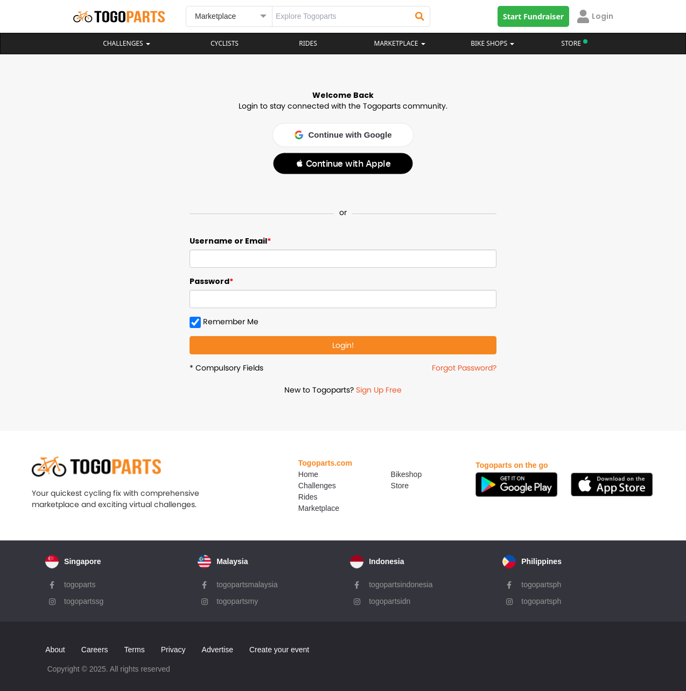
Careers (96, 647)
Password (209, 281)
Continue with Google (343, 134)
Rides (308, 43)
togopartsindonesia (400, 584)
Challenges (126, 43)
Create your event (281, 647)
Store (383, 485)
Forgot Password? (464, 367)
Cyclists (225, 43)
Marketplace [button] (399, 43)
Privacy (175, 647)
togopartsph (541, 584)
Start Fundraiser (533, 16)
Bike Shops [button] (492, 43)
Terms (135, 647)
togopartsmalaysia (246, 584)
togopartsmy (236, 600)
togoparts (78, 584)
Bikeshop (389, 474)
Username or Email (228, 241)
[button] (343, 163)
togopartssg (82, 600)
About (57, 647)
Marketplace (301, 508)
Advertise (218, 647)
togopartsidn (389, 600)
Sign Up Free (379, 389)
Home (290, 474)
